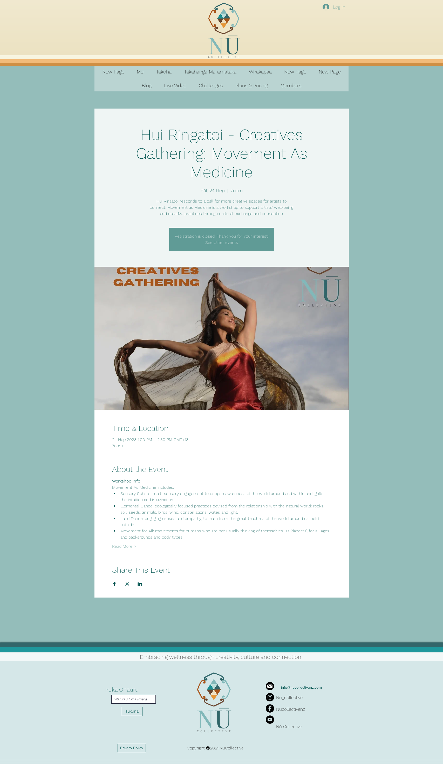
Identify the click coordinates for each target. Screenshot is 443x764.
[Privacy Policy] (132, 748)
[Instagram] (270, 697)
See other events (221, 242)
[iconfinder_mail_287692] (270, 686)
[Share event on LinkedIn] (140, 584)
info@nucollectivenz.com (301, 687)
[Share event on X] (127, 584)
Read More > (124, 546)
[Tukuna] (132, 711)
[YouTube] (270, 719)
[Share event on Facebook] (114, 584)
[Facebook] (270, 708)
